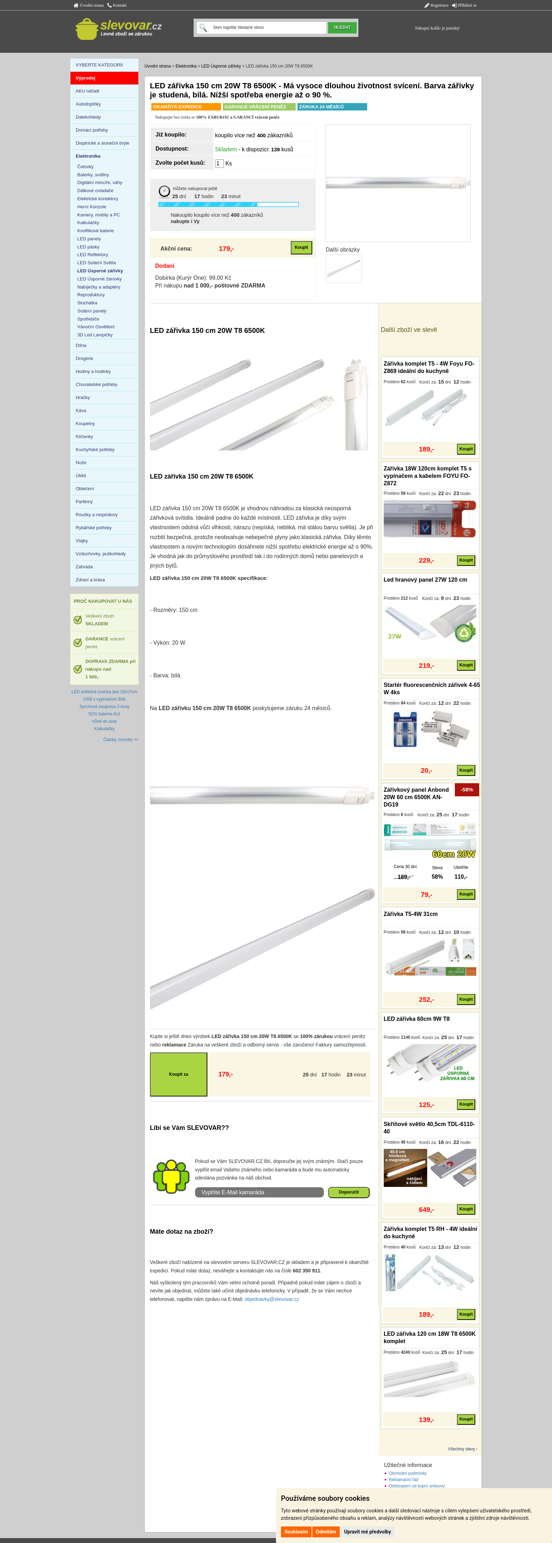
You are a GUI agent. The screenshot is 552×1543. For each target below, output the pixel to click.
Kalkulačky (88, 222)
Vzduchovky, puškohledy (101, 553)
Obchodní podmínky (407, 1473)
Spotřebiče (88, 319)
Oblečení (85, 488)
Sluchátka (87, 302)
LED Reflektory (92, 254)
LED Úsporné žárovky (99, 279)
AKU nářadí (87, 91)
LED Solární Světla (96, 262)
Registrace (436, 5)
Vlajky (82, 540)
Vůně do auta (104, 721)
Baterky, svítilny (93, 174)
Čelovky (85, 166)
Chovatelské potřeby (97, 384)
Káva (81, 410)
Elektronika (186, 66)
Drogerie (84, 358)
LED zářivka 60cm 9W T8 (417, 1019)
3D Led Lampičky (95, 334)
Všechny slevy (461, 1449)
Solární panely (92, 311)
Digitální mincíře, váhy (100, 182)
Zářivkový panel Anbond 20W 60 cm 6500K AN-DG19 (416, 797)
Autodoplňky (88, 104)
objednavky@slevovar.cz (272, 1299)
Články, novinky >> (121, 739)
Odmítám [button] (326, 1532)
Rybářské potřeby (94, 527)
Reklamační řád (403, 1479)
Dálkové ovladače (95, 190)
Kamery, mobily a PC (98, 214)
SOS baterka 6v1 (104, 714)
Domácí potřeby (92, 130)
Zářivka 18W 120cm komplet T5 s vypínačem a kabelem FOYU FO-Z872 (428, 476)
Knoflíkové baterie (95, 230)
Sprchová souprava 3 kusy (104, 706)
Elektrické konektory (97, 198)
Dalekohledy (88, 117)
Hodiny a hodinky (93, 371)
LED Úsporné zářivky (221, 66)
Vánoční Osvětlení (96, 326)
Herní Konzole (91, 206)
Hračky (83, 397)
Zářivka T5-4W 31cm (411, 914)
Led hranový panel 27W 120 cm (425, 580)
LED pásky (88, 246)
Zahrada (84, 566)
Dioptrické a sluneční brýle (102, 143)
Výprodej (85, 78)
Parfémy (84, 501)
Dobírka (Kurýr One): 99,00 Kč (193, 278)
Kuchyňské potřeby (95, 449)
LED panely (89, 238)
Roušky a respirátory (97, 514)
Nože (81, 462)
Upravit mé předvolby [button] (367, 1532)
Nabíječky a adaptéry (98, 287)
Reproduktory (91, 294)
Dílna (81, 345)
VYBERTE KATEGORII (99, 65)
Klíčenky (84, 436)
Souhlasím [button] (296, 1532)
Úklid (81, 475)
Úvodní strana (89, 5)
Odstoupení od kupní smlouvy (417, 1486)
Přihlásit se (464, 5)
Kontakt (117, 5)
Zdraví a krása (90, 579)
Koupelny (85, 423)
